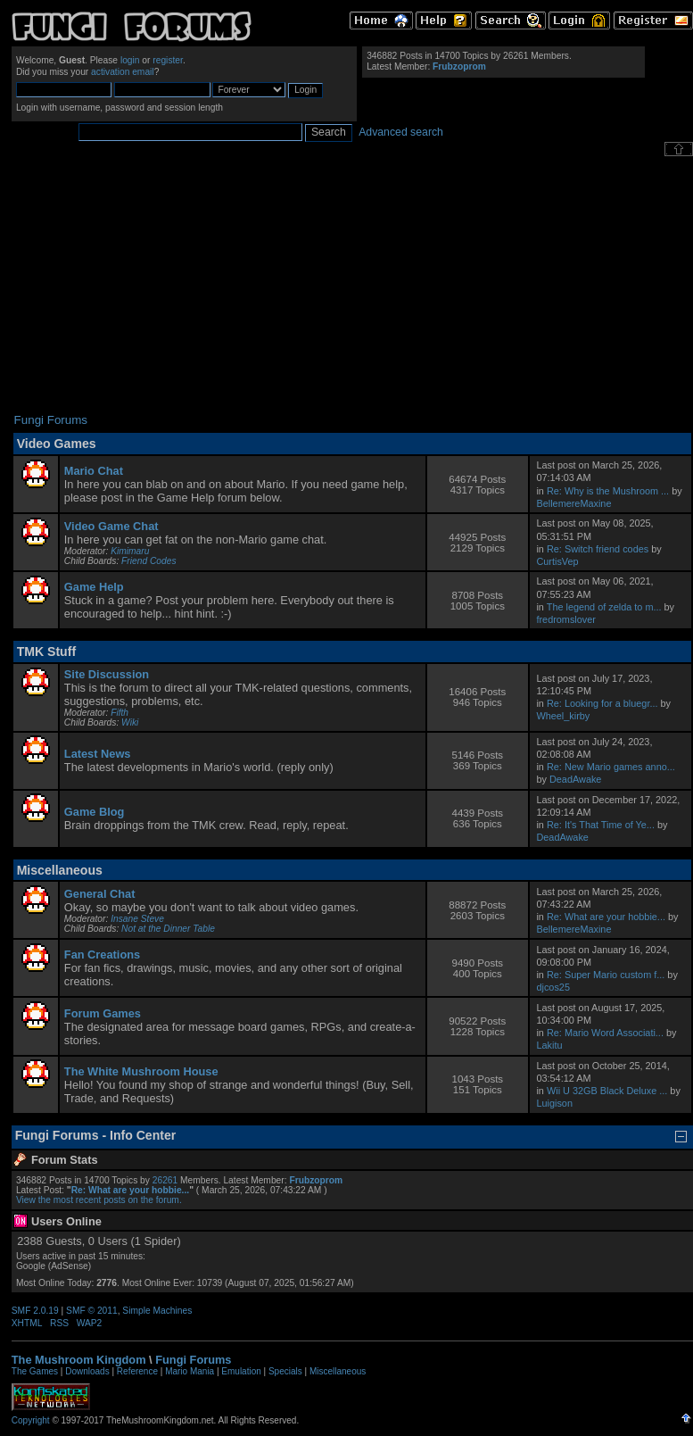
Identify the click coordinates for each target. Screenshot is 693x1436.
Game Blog (94, 811)
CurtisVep (557, 561)
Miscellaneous (337, 1371)
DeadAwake (575, 779)
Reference (137, 1371)
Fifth (119, 713)
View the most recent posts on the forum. (99, 1200)
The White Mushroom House (141, 1071)
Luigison (554, 1103)
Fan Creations (102, 954)
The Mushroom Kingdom (79, 1359)
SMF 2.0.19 (35, 1311)
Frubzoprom (459, 66)
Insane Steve (137, 919)
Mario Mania (189, 1371)
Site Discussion (106, 674)
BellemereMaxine (573, 503)
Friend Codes (148, 561)
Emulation (240, 1371)
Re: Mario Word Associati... (605, 1032)
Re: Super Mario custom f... (605, 974)
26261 (165, 1180)
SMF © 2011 (92, 1311)
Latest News (97, 753)
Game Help (94, 586)
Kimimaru (130, 551)
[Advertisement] (352, 285)
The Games (35, 1371)
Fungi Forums (193, 1359)
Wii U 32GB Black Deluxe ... (607, 1090)
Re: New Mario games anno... (611, 766)
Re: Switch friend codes (597, 549)
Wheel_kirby (563, 715)
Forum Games (102, 1013)
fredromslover (565, 619)
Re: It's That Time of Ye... (601, 824)
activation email (122, 72)
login (130, 60)
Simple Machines (157, 1311)
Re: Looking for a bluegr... (602, 703)
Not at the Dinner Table (168, 929)
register (168, 60)
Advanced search (401, 132)
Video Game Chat (111, 526)
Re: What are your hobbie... (606, 916)
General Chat (100, 894)
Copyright (31, 1420)
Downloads (87, 1371)
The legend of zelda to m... (604, 607)
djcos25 (552, 987)
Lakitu (549, 1045)
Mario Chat (93, 470)
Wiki (129, 722)
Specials (285, 1371)
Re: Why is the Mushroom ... (608, 491)
